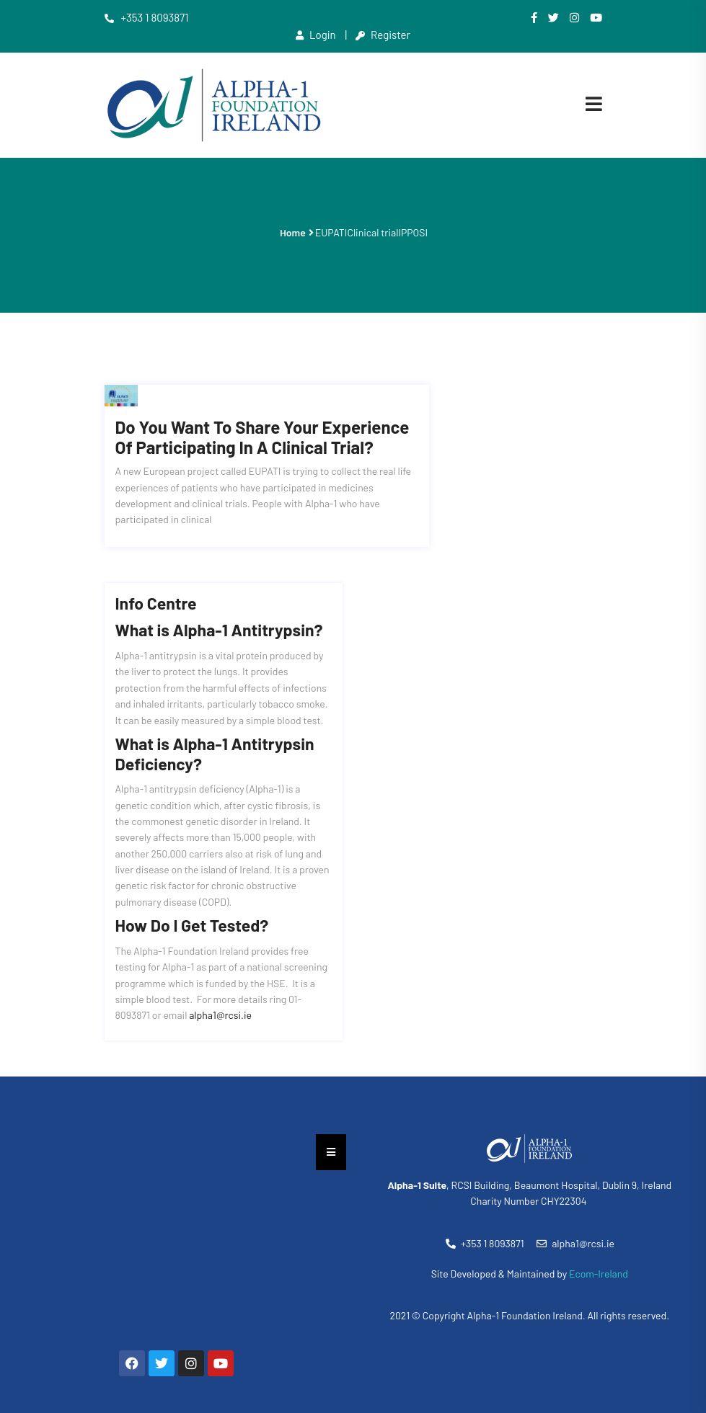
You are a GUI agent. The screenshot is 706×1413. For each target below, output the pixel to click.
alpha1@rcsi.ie (220, 995)
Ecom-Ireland (598, 1253)
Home (293, 232)
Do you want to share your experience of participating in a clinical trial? (262, 416)
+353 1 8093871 (147, 17)
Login (316, 34)
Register (383, 34)
